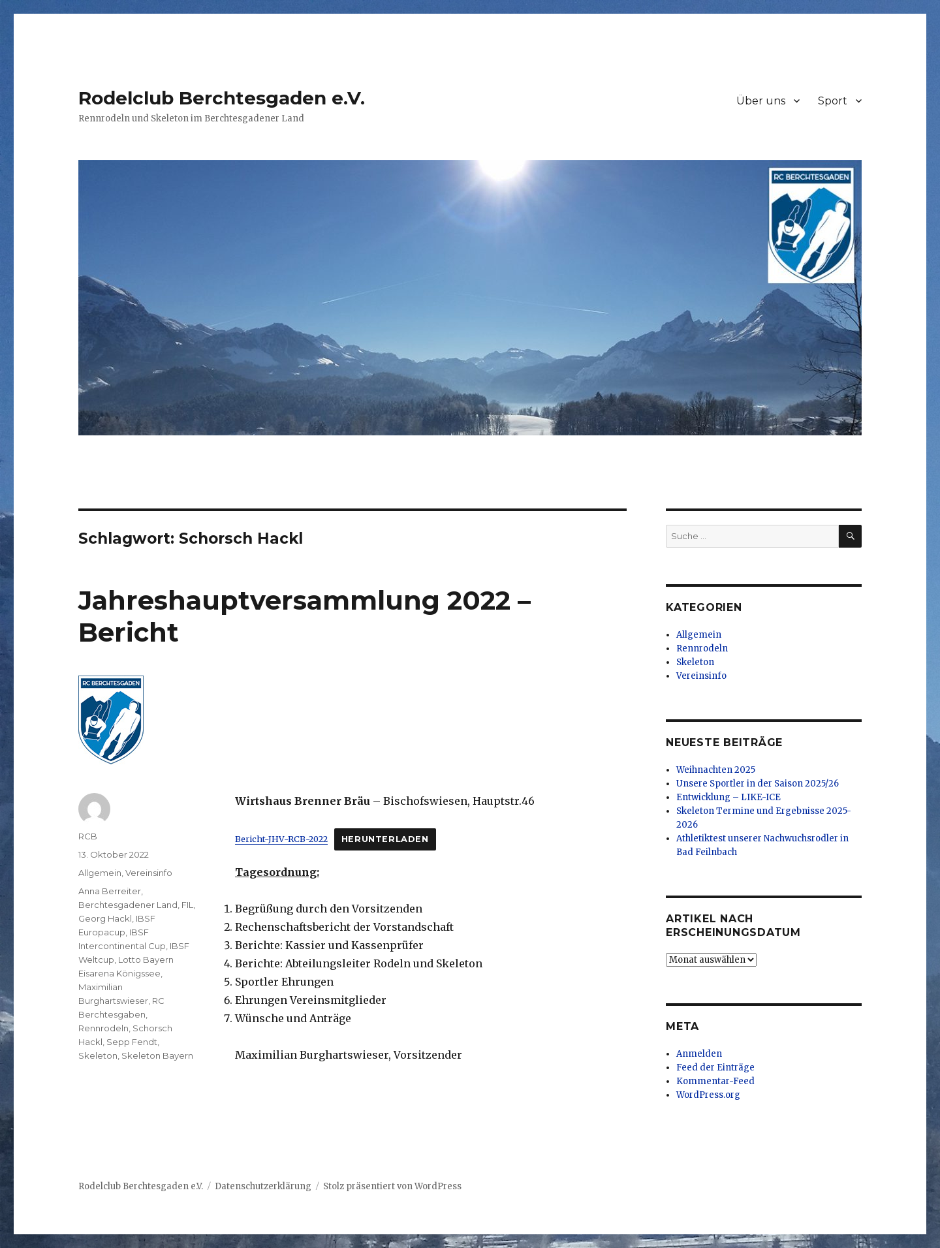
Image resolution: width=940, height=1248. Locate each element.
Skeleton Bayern (157, 1055)
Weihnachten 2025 (715, 769)
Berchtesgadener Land (128, 904)
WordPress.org (708, 1094)
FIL (187, 904)
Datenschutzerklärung (263, 1186)
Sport (832, 101)
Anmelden (699, 1053)
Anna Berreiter (109, 891)
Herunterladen (385, 839)
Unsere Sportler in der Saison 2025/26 (757, 783)
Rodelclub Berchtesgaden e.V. (221, 98)
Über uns (760, 101)
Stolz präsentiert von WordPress (392, 1186)
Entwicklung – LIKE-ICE (728, 797)
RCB (87, 836)
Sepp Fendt (131, 1042)
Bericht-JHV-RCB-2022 (281, 839)
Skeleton (98, 1055)
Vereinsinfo (148, 872)
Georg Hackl (105, 918)
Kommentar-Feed (715, 1081)
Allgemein (99, 872)
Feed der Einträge (715, 1067)
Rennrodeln (103, 1028)
